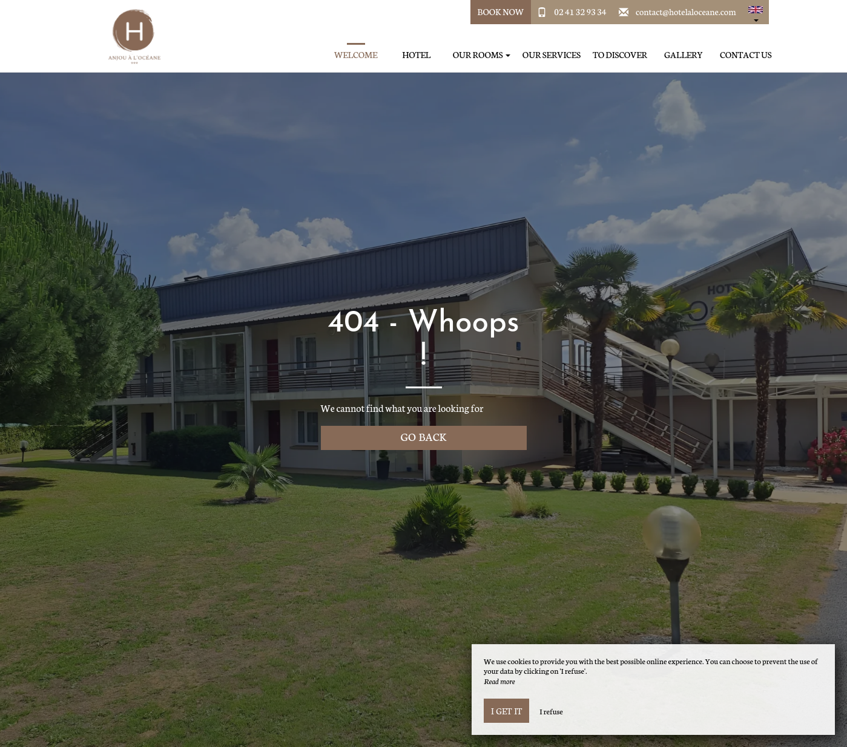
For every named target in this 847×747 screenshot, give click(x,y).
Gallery (683, 54)
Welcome (356, 54)
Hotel (416, 54)
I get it (506, 711)
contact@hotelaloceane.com (686, 11)
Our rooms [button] (481, 54)
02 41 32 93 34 (580, 11)
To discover (620, 54)
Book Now (501, 11)
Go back (424, 436)
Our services (551, 54)
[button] (755, 12)
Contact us (745, 54)
